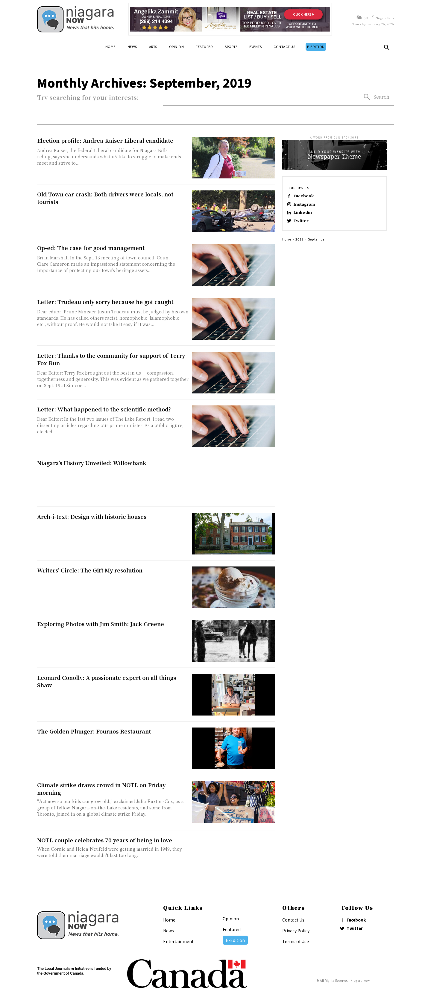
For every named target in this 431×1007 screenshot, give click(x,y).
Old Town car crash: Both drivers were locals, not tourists (105, 197)
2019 (299, 244)
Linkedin (305, 215)
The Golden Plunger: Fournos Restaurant (94, 731)
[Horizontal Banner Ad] (230, 19)
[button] (387, 48)
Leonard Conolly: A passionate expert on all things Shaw (106, 681)
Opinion (231, 919)
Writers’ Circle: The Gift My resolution (89, 570)
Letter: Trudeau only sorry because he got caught (105, 302)
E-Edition (235, 940)
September (317, 244)
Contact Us (293, 920)
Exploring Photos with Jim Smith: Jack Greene (100, 624)
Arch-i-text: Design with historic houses (91, 516)
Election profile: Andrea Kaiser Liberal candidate (105, 140)
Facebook (307, 196)
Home (286, 244)
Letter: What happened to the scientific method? (104, 409)
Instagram (307, 205)
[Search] (376, 97)
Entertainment (178, 941)
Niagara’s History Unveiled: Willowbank (91, 463)
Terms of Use (295, 941)
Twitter (304, 224)
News (168, 931)
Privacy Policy (295, 931)
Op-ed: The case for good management (91, 248)
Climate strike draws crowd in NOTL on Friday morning (101, 788)
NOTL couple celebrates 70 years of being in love (104, 840)
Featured (232, 929)
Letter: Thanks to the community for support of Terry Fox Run (111, 359)
